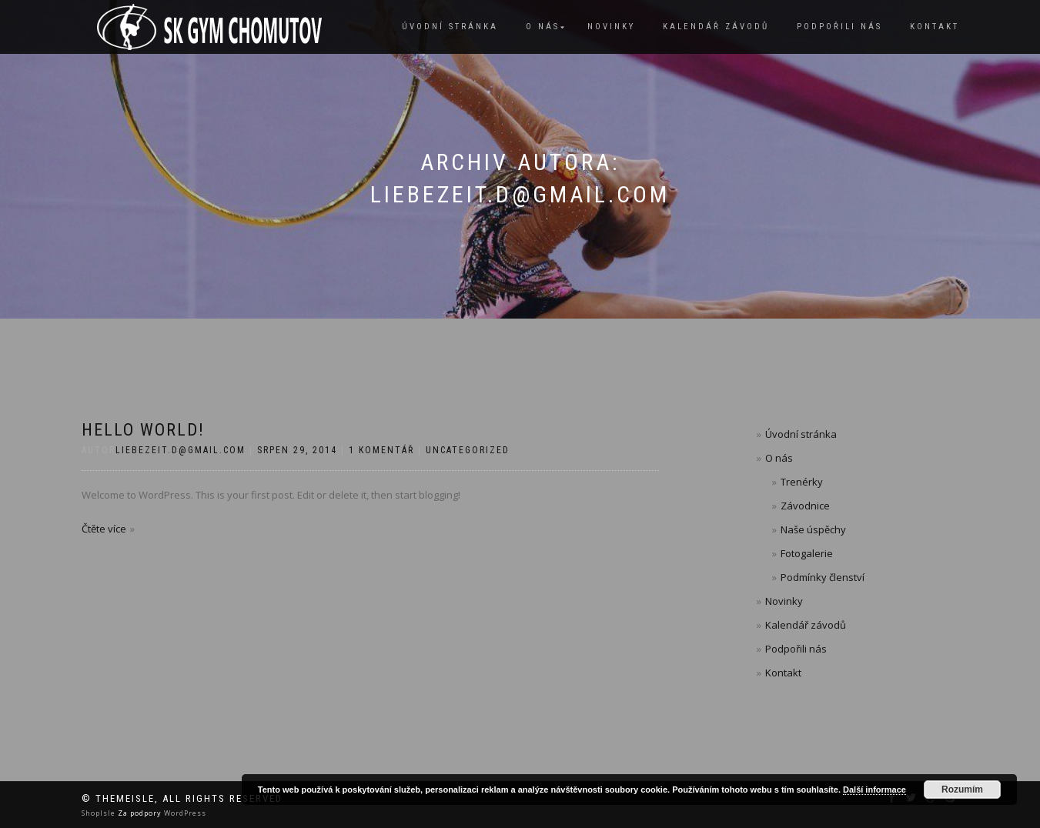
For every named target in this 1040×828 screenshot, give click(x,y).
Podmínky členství (822, 577)
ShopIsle (100, 813)
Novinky (611, 27)
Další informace (874, 789)
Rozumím (962, 789)
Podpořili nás (839, 27)
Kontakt (934, 27)
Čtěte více (104, 529)
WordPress (184, 813)
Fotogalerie (807, 553)
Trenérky (802, 482)
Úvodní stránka (450, 27)
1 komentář (381, 450)
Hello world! (143, 429)
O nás (543, 27)
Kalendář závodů (716, 27)
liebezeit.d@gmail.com (180, 450)
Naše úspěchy (813, 529)
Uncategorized (468, 450)
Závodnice (805, 505)
